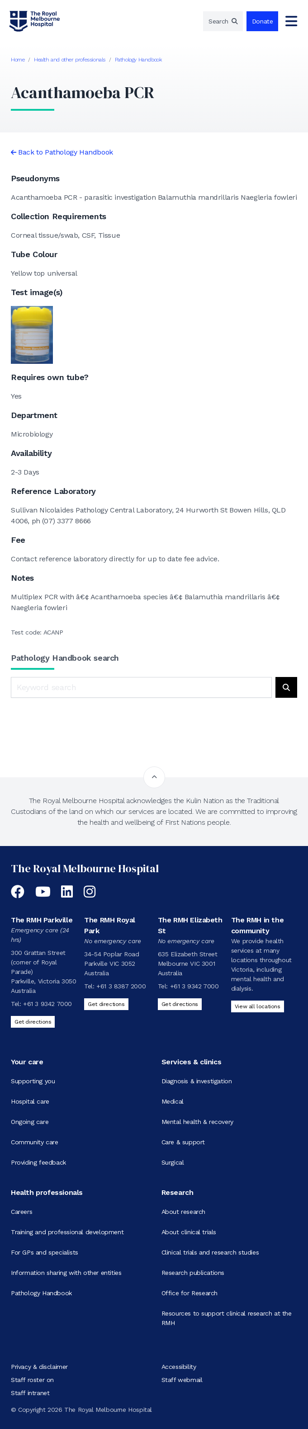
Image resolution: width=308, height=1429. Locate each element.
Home (17, 59)
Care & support (183, 1142)
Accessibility (178, 1366)
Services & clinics (191, 1062)
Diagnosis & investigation (196, 1081)
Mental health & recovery (197, 1121)
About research (183, 1211)
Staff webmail (182, 1379)
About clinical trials (189, 1232)
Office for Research (189, 1293)
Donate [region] (262, 21)
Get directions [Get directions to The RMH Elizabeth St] (179, 1004)
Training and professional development (67, 1232)
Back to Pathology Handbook (65, 152)
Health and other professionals (69, 59)
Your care (27, 1062)
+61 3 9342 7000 (47, 1003)
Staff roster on (32, 1379)
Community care (34, 1142)
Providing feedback (38, 1162)
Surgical (172, 1162)
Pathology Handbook (138, 59)
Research (177, 1192)
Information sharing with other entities (66, 1272)
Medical (172, 1101)
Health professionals (47, 1192)
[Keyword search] (141, 687)
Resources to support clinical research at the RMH (226, 1318)
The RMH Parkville (41, 920)
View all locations (257, 1006)
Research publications (193, 1272)
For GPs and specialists (44, 1252)
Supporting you (33, 1081)
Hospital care (30, 1101)
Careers (21, 1211)
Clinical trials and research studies (210, 1252)
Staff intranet (30, 1392)
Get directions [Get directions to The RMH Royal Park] (106, 1004)
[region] (223, 21)
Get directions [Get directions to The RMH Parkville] (32, 1022)
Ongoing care (29, 1121)
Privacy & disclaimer (39, 1366)
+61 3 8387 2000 (121, 986)
